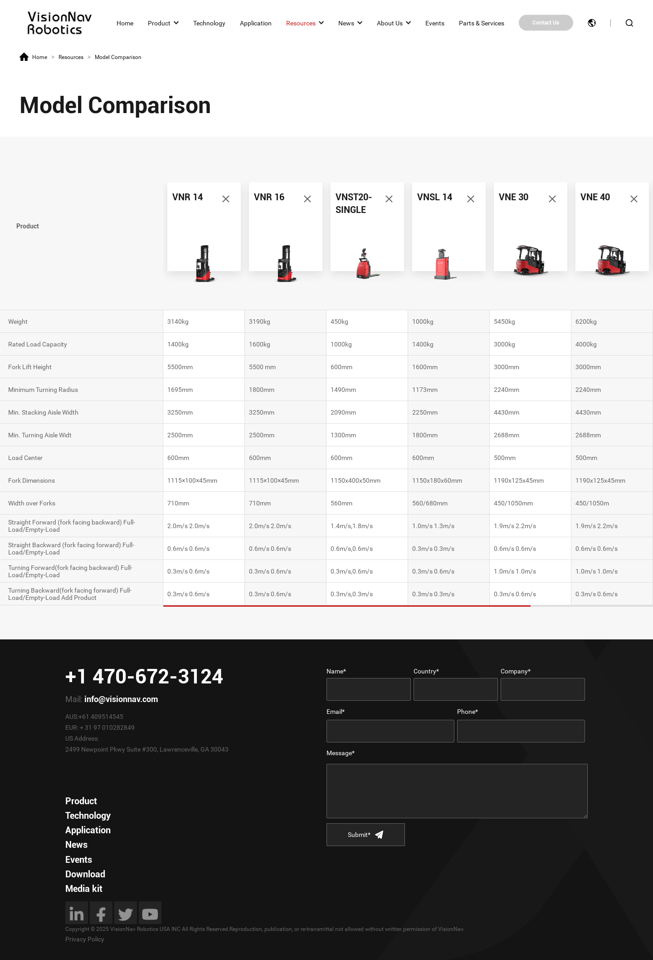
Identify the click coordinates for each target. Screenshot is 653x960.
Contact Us (545, 23)
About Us (390, 22)
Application (256, 22)
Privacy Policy (84, 939)
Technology (209, 22)
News (346, 22)
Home (125, 22)
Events (434, 22)
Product (159, 22)
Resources (301, 22)
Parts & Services (481, 22)
